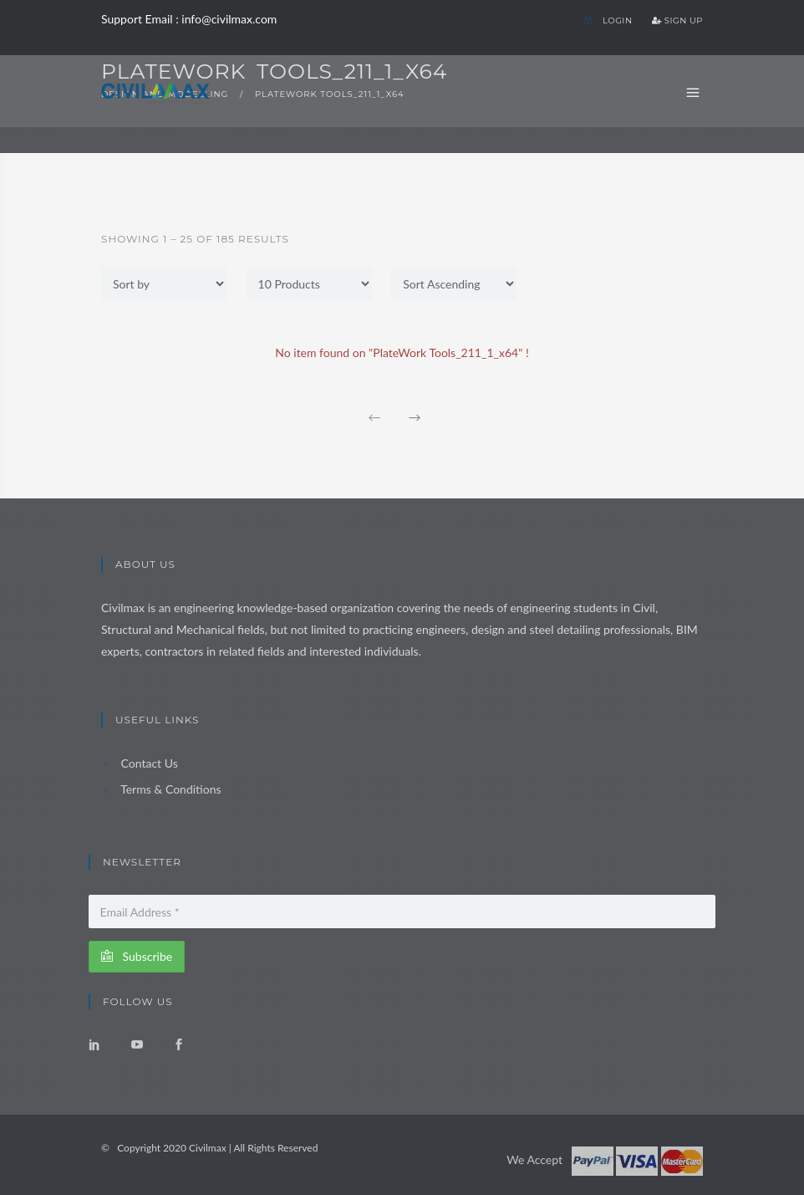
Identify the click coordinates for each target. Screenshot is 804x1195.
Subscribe (136, 956)
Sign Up (677, 20)
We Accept (534, 1159)
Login (608, 20)
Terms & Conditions (161, 789)
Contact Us (139, 763)
